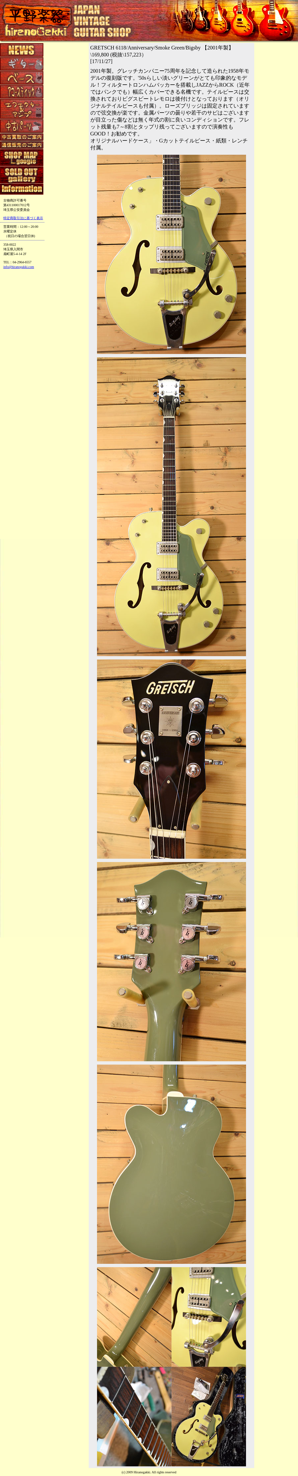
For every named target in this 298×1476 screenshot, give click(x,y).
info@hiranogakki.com (18, 267)
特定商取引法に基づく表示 (23, 218)
